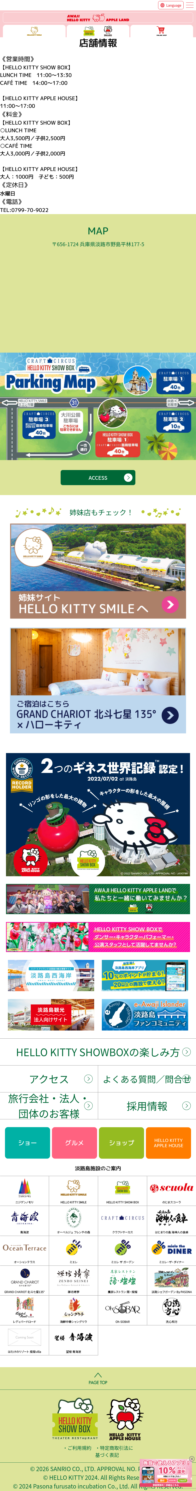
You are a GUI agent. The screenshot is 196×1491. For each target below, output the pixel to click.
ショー (27, 1142)
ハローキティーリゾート (98, 17)
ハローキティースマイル (34, 31)
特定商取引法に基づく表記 (114, 1451)
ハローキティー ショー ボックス (98, 31)
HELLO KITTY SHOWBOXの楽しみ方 (98, 1051)
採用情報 (147, 1105)
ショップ (121, 1142)
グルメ (74, 1142)
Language (173, 5)
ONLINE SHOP (161, 31)
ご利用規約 (79, 1447)
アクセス (49, 1078)
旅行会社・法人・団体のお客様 (49, 1105)
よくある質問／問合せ (147, 1078)
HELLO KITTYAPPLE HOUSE (168, 1143)
